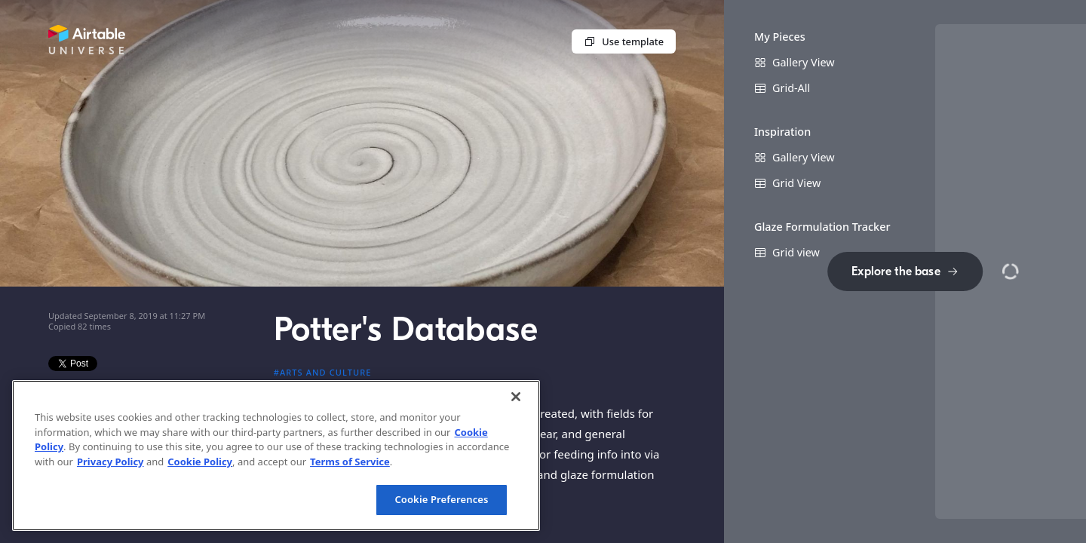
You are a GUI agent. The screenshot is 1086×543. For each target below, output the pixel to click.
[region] (276, 455)
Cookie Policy (199, 461)
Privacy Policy (110, 461)
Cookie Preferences (441, 499)
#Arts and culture (323, 372)
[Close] (515, 396)
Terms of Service (350, 461)
